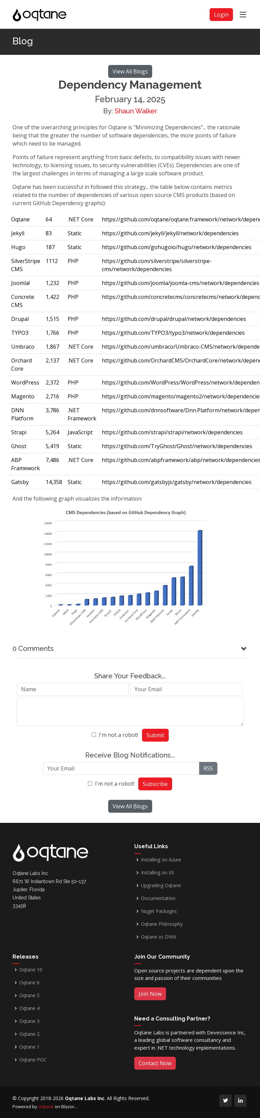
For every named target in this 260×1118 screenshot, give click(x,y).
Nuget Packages (159, 911)
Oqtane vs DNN (158, 937)
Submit (155, 735)
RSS (208, 768)
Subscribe (155, 784)
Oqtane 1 (29, 1047)
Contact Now (155, 1063)
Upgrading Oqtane (161, 885)
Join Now (150, 994)
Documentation (158, 898)
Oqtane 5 (29, 995)
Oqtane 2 (29, 1034)
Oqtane (46, 1106)
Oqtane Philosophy (162, 924)
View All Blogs (130, 71)
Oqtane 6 (29, 982)
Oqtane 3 (29, 1021)
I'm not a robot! (118, 735)
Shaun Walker (136, 111)
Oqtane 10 (30, 969)
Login (221, 14)
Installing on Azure (161, 859)
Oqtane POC (33, 1059)
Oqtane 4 (29, 1008)
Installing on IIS (157, 872)
